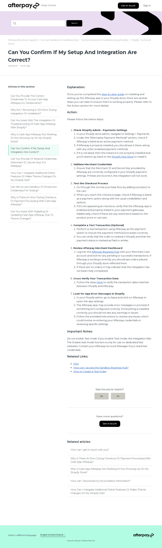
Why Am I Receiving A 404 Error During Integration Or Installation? (33, 111)
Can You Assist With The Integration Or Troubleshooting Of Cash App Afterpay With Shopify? (33, 124)
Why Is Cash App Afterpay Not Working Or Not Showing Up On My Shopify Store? (33, 138)
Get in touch (128, 5)
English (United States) (53, 535)
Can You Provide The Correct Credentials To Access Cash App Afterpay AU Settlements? (29, 99)
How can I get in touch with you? (90, 449)
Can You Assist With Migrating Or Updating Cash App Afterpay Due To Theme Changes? (32, 215)
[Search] (38, 23)
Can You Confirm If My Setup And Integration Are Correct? (30, 150)
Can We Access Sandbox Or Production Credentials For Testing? (34, 188)
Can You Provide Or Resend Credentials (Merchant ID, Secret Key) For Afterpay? (34, 162)
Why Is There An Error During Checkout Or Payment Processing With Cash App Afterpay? (33, 201)
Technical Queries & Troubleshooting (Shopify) (104, 40)
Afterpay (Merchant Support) (23, 40)
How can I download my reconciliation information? (100, 480)
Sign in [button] (147, 5)
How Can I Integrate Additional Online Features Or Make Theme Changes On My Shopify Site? (33, 176)
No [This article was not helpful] (118, 396)
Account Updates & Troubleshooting (59, 40)
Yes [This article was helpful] (101, 396)
